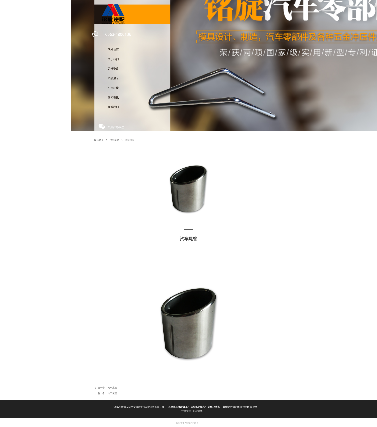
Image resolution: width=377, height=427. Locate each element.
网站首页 (99, 140)
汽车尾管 (114, 140)
